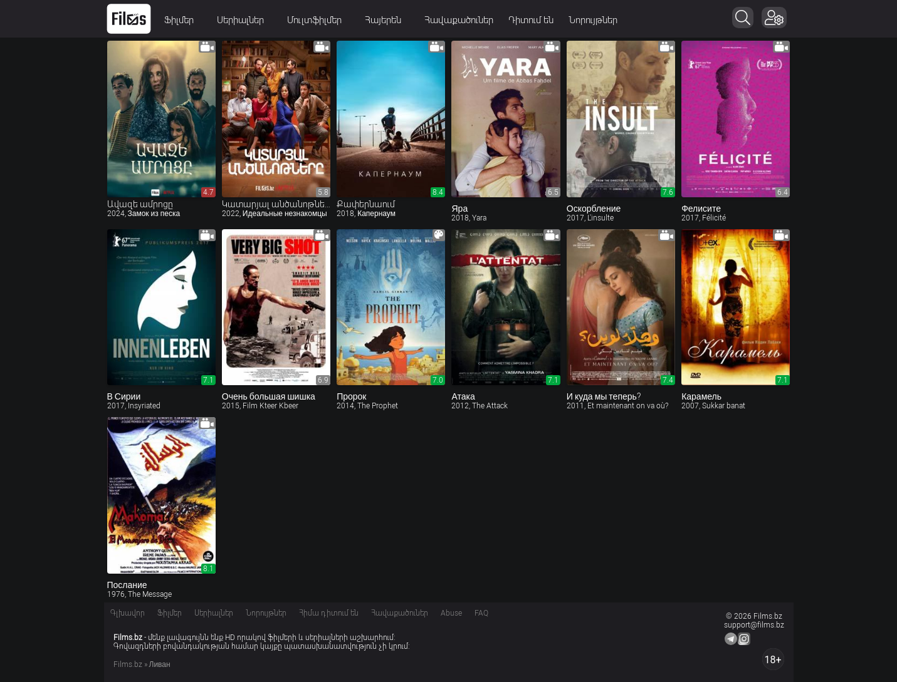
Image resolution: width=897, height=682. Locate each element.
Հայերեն (387, 20)
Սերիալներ (245, 20)
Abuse (451, 613)
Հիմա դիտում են (329, 613)
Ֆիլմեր (183, 20)
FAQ (481, 613)
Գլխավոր (127, 613)
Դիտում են (531, 20)
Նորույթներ (593, 20)
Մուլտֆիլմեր (319, 20)
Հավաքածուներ (459, 20)
